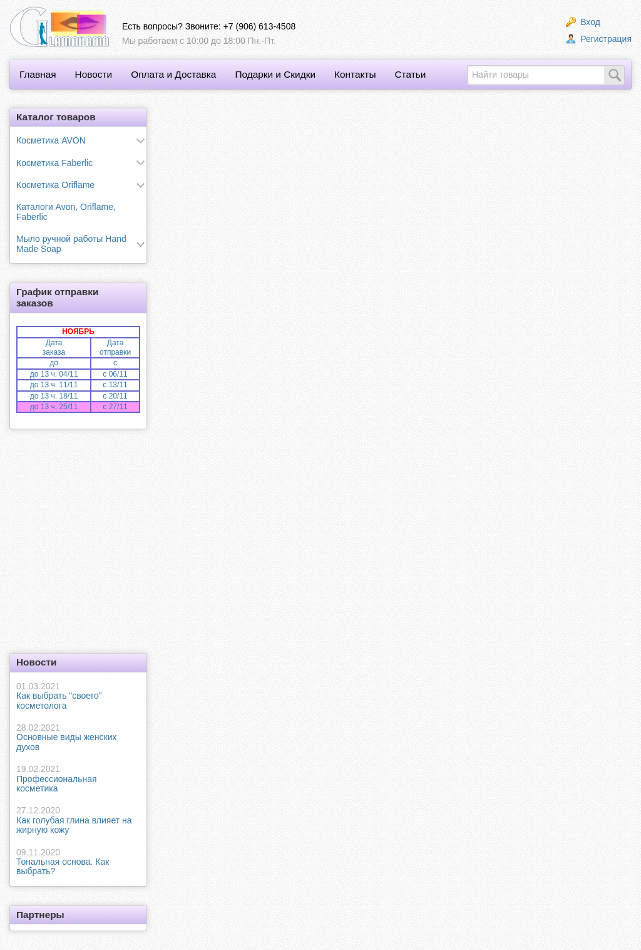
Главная (37, 74)
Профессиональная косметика (78, 778)
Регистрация (599, 39)
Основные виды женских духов (78, 737)
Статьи (410, 74)
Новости (94, 74)
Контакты (355, 74)
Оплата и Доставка (173, 74)
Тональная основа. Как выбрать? (78, 862)
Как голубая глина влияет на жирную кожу (78, 820)
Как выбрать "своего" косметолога (78, 696)
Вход (583, 22)
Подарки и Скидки (275, 74)
